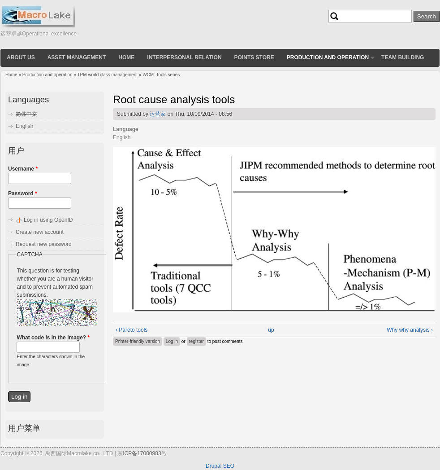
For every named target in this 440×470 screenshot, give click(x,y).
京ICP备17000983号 (141, 453)
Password (22, 193)
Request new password (44, 244)
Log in (172, 341)
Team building (402, 57)
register (196, 341)
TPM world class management (108, 74)
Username (23, 169)
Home (126, 57)
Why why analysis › (410, 330)
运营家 (158, 114)
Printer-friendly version (137, 341)
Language (125, 129)
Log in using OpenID (48, 220)
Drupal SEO (220, 466)
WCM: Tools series (161, 74)
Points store (254, 57)
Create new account (40, 232)
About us (21, 57)
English (24, 126)
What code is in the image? (53, 337)
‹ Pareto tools (131, 330)
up (271, 330)
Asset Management (76, 57)
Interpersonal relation (184, 57)
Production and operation (328, 57)
